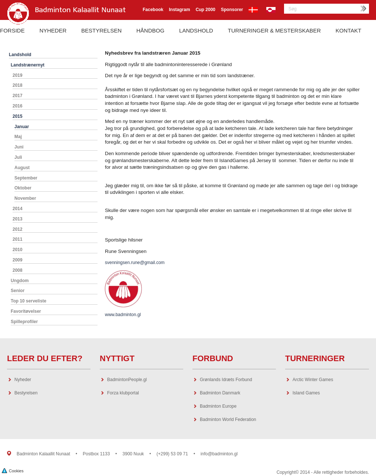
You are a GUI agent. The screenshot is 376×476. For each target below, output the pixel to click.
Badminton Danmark (220, 392)
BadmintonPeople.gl (127, 379)
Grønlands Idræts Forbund (226, 379)
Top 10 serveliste (29, 301)
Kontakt (349, 30)
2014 (18, 208)
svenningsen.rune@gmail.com (135, 262)
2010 (18, 249)
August (22, 167)
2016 (18, 106)
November (25, 198)
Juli (18, 157)
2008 (18, 270)
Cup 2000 (205, 9)
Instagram (179, 9)
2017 (18, 95)
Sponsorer (232, 9)
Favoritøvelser (26, 311)
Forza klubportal (123, 392)
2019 (18, 75)
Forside (12, 30)
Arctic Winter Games (313, 379)
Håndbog (150, 30)
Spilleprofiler (24, 321)
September (25, 178)
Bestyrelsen (101, 30)
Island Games (306, 392)
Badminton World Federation (228, 419)
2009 (18, 260)
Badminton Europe (218, 406)
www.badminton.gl (123, 314)
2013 (18, 219)
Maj (18, 136)
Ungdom (20, 280)
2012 (18, 229)
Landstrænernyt (27, 65)
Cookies (13, 470)
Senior (17, 290)
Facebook (153, 9)
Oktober (22, 188)
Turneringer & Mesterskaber (274, 30)
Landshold (196, 30)
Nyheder (53, 30)
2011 (18, 239)
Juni (19, 147)
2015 (18, 116)
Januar (21, 126)
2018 (18, 85)
